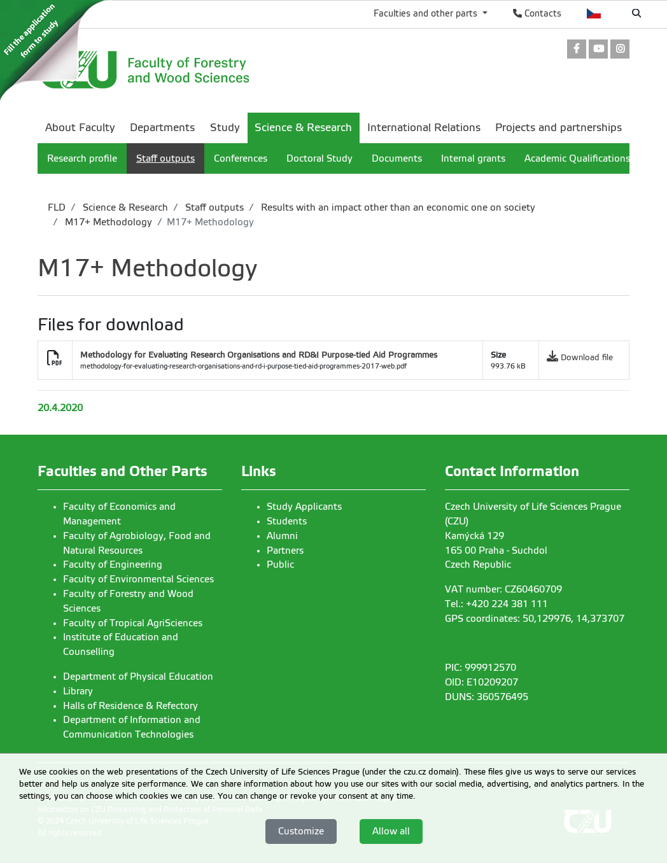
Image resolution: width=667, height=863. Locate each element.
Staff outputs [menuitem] (165, 158)
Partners (285, 550)
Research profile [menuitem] (82, 158)
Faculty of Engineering (112, 564)
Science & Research (124, 207)
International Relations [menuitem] (424, 128)
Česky (594, 13)
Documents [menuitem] (397, 158)
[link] (576, 50)
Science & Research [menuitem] (303, 128)
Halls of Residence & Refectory (130, 706)
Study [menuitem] (225, 128)
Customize (301, 831)
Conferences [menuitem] (240, 158)
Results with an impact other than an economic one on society (396, 207)
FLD (57, 207)
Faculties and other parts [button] (427, 13)
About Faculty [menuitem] (80, 128)
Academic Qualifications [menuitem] (577, 158)
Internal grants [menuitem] (473, 158)
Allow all (391, 831)
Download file (587, 357)
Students (287, 521)
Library (78, 691)
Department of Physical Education (138, 676)
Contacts (537, 13)
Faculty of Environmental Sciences (138, 579)
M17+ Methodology (107, 222)
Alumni (282, 536)
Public (280, 564)
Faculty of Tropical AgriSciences (132, 623)
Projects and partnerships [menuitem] (558, 128)
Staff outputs (213, 207)
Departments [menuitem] (162, 128)
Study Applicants (304, 507)
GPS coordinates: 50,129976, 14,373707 (534, 619)
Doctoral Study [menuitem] (319, 158)
